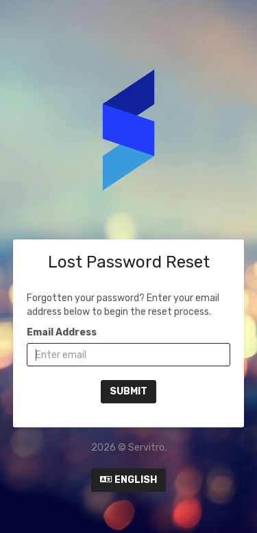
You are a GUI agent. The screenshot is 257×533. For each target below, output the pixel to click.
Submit (128, 391)
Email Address (62, 332)
